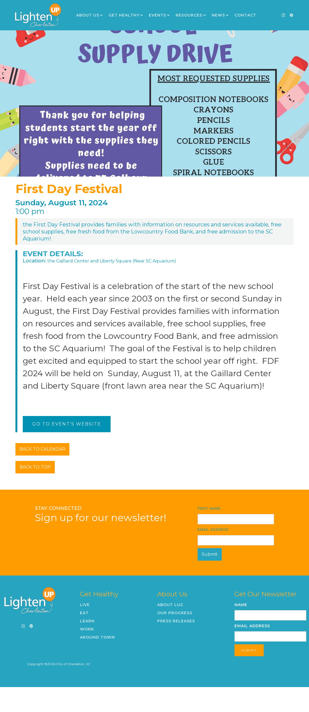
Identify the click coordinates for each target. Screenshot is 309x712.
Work (87, 629)
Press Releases (176, 621)
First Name (209, 508)
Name (240, 604)
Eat (84, 612)
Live (85, 604)
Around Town (97, 637)
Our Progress (174, 612)
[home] (38, 15)
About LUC (170, 604)
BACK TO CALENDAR (42, 449)
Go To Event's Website (66, 424)
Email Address (213, 530)
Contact (245, 15)
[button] (89, 15)
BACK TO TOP (35, 467)
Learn (87, 621)
